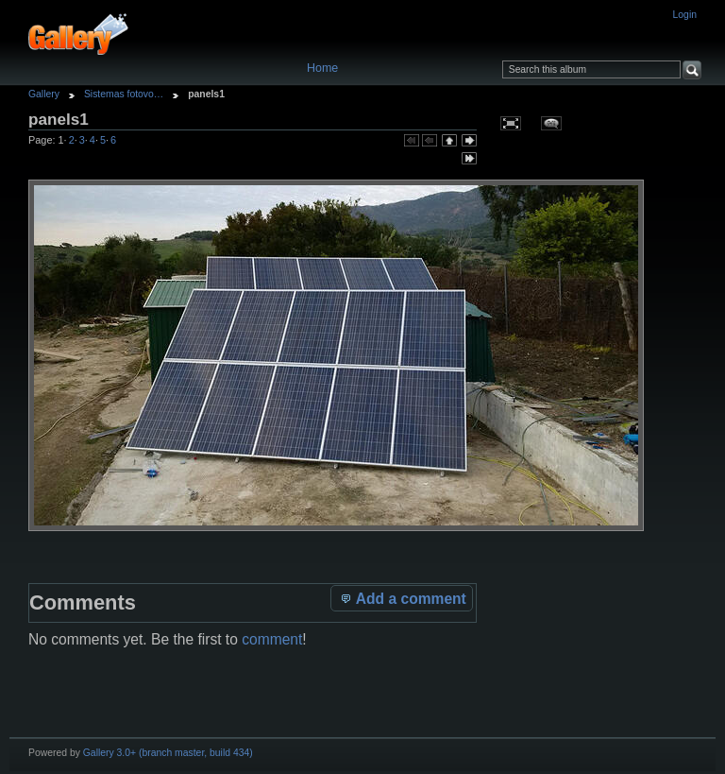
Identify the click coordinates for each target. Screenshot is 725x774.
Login (685, 14)
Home (322, 68)
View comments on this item (551, 123)
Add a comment (402, 598)
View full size (510, 123)
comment (272, 639)
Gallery (43, 94)
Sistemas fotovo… (123, 94)
